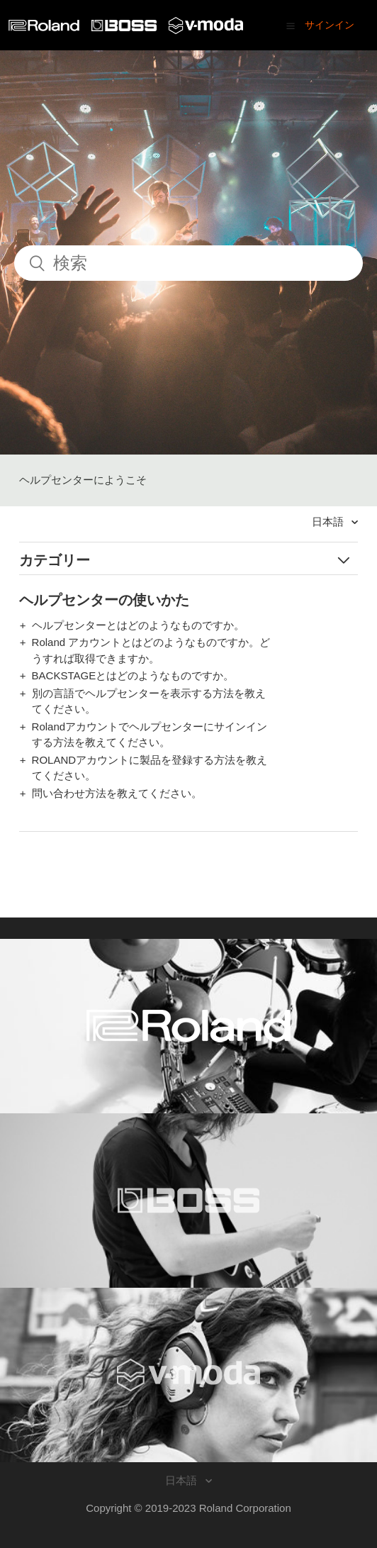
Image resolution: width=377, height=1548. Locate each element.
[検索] (188, 263)
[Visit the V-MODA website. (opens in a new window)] (188, 1375)
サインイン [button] (329, 24)
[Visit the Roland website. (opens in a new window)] (188, 1026)
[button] (290, 25)
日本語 (329, 522)
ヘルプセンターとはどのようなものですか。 (138, 625)
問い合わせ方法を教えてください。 (117, 793)
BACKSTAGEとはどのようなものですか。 (133, 675)
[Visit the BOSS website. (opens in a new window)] (188, 1200)
